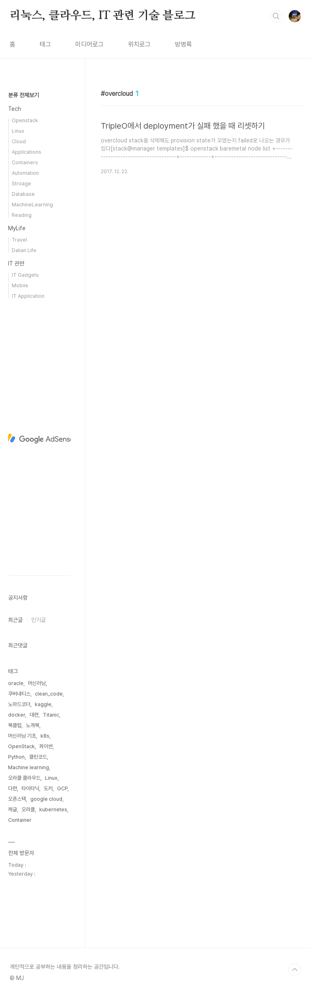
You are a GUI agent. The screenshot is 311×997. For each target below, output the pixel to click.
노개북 (32, 725)
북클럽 (14, 725)
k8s (44, 736)
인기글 (38, 620)
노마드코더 (19, 704)
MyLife (17, 228)
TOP (294, 969)
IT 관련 (16, 263)
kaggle (43, 704)
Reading (22, 215)
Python (16, 757)
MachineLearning (32, 205)
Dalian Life (24, 250)
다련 (12, 788)
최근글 (15, 620)
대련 (34, 715)
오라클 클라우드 (24, 778)
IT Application (28, 296)
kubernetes (53, 809)
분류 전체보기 (23, 95)
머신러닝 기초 (22, 736)
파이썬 (46, 746)
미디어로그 (89, 44)
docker (16, 715)
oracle (15, 683)
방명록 (183, 44)
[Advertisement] (39, 438)
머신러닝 (37, 683)
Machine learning (28, 767)
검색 (276, 16)
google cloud (46, 799)
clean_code (49, 694)
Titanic (51, 715)
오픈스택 (17, 799)
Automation (25, 173)
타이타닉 (30, 788)
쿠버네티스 (19, 694)
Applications (26, 152)
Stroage (21, 183)
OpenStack (21, 746)
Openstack (25, 120)
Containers (25, 162)
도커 (48, 788)
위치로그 (139, 44)
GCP (62, 788)
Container (20, 820)
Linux (18, 131)
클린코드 (38, 757)
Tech (14, 109)
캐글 (12, 809)
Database (23, 194)
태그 (45, 44)
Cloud (19, 141)
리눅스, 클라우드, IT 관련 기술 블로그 (102, 15)
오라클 (28, 809)
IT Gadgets (25, 275)
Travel (19, 240)
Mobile (20, 285)
